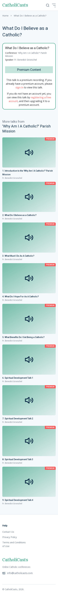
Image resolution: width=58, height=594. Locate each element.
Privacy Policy (9, 537)
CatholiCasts (15, 5)
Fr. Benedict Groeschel (25, 59)
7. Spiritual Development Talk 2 (17, 418)
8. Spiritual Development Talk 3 (17, 459)
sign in (19, 87)
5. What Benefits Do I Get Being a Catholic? (23, 337)
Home (5, 15)
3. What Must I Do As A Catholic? (18, 256)
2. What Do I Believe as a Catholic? (19, 215)
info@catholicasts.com (17, 573)
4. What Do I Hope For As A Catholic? (20, 296)
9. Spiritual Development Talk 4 (17, 500)
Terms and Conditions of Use (14, 544)
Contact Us (8, 531)
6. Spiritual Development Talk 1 (17, 378)
